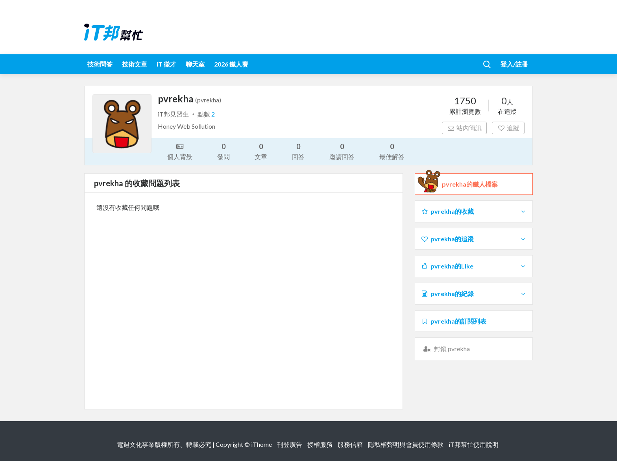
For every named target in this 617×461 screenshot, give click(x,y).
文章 (261, 151)
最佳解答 (392, 151)
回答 (298, 151)
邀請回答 (342, 151)
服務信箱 (350, 444)
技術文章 (134, 64)
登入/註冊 (514, 64)
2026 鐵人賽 (231, 64)
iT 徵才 (166, 64)
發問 (223, 151)
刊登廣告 (289, 444)
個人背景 (179, 150)
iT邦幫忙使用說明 (474, 444)
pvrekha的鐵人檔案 (470, 184)
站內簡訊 (464, 127)
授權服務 (320, 444)
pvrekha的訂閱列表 (453, 321)
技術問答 (100, 64)
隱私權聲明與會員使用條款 (405, 444)
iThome (261, 444)
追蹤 (508, 127)
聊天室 (195, 64)
